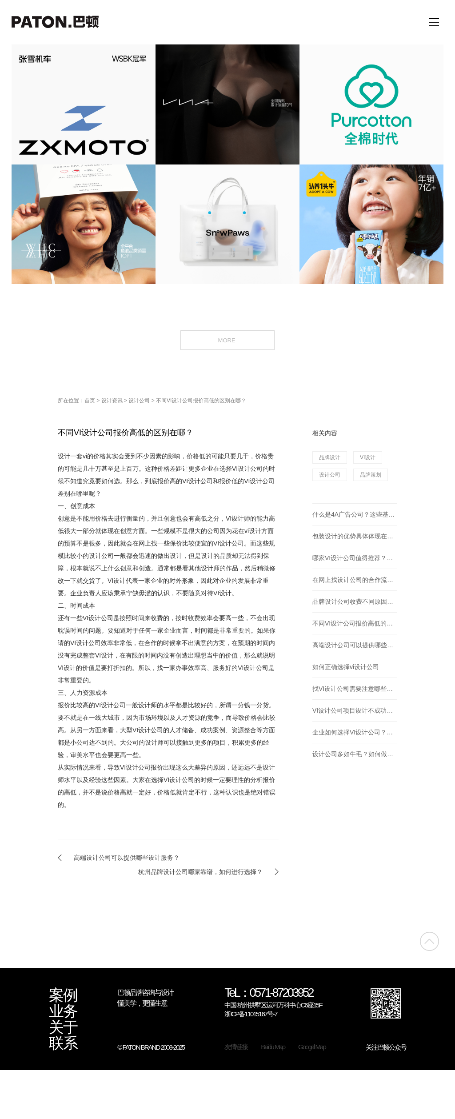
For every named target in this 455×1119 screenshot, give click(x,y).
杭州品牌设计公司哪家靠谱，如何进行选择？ (200, 871)
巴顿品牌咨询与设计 (145, 992)
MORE (227, 340)
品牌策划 (370, 475)
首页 (89, 400)
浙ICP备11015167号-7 (250, 1014)
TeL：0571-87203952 (268, 993)
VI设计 (367, 457)
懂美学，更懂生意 (142, 1003)
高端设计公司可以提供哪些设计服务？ (127, 857)
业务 (63, 1011)
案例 (63, 995)
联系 (63, 1043)
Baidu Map (273, 1047)
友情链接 (235, 1047)
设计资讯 (112, 400)
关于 (63, 1027)
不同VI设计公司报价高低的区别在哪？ (201, 400)
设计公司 (139, 400)
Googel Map (312, 1047)
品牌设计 (329, 457)
